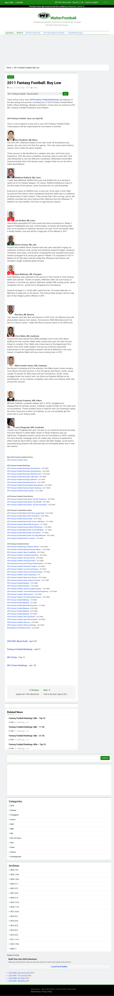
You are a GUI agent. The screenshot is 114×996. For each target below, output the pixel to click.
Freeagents (14, 815)
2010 (12, 944)
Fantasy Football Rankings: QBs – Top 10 (27, 718)
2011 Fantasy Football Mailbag (18, 583)
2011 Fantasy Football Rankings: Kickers (21, 482)
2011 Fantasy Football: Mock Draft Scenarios (23, 524)
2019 (12, 902)
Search (105, 758)
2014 (12, 926)
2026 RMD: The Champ (17, 976)
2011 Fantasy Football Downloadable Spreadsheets (25, 485)
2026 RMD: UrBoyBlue (17, 981)
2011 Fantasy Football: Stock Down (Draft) (22, 619)
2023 (12, 884)
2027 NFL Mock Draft (17, 641)
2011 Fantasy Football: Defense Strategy (21, 625)
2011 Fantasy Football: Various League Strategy (24, 589)
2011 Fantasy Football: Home (17, 460)
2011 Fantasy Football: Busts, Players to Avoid (23, 580)
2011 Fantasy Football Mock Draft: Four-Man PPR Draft (26, 535)
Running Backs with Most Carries (19, 628)
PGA (12, 843)
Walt (10, 88)
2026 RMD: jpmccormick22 (19, 973)
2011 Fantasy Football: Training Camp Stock (23, 555)
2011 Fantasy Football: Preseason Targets (22, 566)
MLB (12, 824)
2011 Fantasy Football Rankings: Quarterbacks (23, 468)
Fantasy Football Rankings (20, 649)
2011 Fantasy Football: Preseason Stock (21, 561)
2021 (12, 893)
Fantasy (10, 77)
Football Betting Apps (75, 33)
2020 (12, 898)
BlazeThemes (36, 992)
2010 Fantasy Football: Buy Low (18, 622)
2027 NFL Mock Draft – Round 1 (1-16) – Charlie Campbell (76, 2)
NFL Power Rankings (17, 665)
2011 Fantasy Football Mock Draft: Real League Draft (25, 513)
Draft (12, 806)
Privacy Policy (47, 992)
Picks (12, 847)
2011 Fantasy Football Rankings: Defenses (22, 479)
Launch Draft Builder (59, 967)
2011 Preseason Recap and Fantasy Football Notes (25, 563)
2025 (12, 875)
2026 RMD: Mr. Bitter (16, 978)
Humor (12, 820)
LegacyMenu (9, 33)
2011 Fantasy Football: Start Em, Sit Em (21, 558)
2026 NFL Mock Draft (32, 33)
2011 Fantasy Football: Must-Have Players (22, 577)
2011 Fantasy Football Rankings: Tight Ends (22, 477)
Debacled (72, 6)
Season (13, 852)
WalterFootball (63, 18)
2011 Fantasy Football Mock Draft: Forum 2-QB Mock (26, 521)
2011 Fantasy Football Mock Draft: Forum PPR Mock (25, 530)
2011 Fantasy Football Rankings (44, 100)
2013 (12, 930)
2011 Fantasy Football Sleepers (18, 586)
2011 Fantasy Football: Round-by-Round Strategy (24, 572)
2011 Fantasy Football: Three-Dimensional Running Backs (27, 591)
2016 (12, 916)
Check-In (80, 6)
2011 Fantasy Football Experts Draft (19, 519)
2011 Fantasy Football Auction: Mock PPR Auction (25, 527)
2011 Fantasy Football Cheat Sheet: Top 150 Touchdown (27, 505)
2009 (12, 949)
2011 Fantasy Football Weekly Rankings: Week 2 (24, 549)
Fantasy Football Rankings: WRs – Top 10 (27, 744)
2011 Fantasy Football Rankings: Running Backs (24, 471)
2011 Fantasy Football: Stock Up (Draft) (21, 617)
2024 (12, 879)
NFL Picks (12, 657)
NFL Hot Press (15, 838)
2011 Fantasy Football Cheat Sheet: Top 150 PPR (24, 502)
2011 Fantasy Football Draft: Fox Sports (21, 538)
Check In (19, 33)
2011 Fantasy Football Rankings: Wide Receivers (24, 474)
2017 (12, 912)
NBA (12, 829)
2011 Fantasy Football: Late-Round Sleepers (23, 569)
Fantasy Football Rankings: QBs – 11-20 (26, 727)
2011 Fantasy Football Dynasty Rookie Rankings (24, 488)
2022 (12, 889)
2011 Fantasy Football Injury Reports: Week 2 (23, 547)
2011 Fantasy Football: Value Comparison (22, 575)
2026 (12, 870)
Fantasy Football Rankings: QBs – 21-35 (26, 736)
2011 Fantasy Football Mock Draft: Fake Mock (23, 516)
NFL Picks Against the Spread (54, 33)
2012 (12, 935)
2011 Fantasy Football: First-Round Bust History (24, 597)
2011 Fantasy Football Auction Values (20, 491)
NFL (11, 833)
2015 (12, 921)
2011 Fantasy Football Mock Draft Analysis (22, 605)
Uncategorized (15, 857)
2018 (12, 907)
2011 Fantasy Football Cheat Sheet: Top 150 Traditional (26, 499)
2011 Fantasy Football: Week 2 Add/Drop (21, 552)
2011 (12, 939)
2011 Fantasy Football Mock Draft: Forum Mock (24, 533)
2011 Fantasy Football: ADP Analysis (20, 594)
